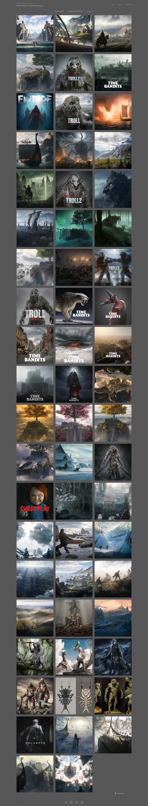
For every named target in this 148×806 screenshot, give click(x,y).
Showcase (90, 11)
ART (113, 4)
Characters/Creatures (75, 11)
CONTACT (129, 4)
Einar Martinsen (25, 3)
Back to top (127, 802)
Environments (59, 11)
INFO (120, 4)
